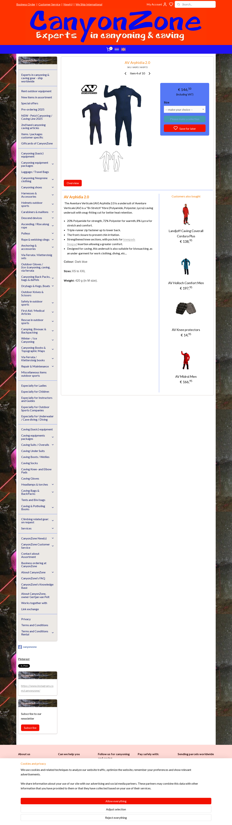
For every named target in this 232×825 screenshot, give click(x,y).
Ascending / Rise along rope (37, 225)
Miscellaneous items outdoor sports (34, 373)
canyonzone (27, 647)
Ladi (100, 783)
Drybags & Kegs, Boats (37, 286)
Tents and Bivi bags (33, 499)
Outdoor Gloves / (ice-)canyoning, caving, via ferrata (35, 267)
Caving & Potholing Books (37, 507)
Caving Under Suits (33, 451)
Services (37, 528)
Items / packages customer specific (32, 135)
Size (166, 102)
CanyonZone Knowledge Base (76, 785)
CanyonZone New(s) (37, 538)
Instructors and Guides (112, 787)
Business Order (25, 4)
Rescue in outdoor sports (37, 321)
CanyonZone (36, 761)
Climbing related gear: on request (37, 520)
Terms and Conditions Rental (37, 632)
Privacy (26, 619)
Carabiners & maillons (37, 212)
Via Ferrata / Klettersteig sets (36, 256)
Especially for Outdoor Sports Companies (35, 408)
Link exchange (30, 609)
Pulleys (37, 233)
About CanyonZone (37, 572)
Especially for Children (35, 391)
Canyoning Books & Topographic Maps (37, 349)
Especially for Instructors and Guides (36, 399)
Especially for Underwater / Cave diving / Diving (37, 417)
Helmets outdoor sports (37, 204)
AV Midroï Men (186, 376)
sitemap (126, 818)
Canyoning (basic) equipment (32, 155)
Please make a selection (184, 119)
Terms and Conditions (34, 625)
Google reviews (72, 793)
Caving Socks (29, 463)
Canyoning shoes (37, 187)
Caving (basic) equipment (37, 429)
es (104, 783)
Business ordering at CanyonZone (33, 564)
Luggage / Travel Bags (35, 171)
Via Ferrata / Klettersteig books (37, 358)
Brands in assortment (151, 777)
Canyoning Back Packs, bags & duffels (37, 278)
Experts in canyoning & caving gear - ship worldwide (35, 78)
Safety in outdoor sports (37, 303)
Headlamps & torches (37, 484)
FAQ (60, 789)
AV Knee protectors (186, 330)
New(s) (67, 4)
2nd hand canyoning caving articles (33, 126)
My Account (157, 4)
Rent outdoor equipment (36, 91)
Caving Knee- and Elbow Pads (36, 470)
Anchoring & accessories (37, 247)
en (117, 783)
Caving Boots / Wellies (35, 456)
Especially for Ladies (34, 385)
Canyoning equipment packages (37, 164)
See (46, 797)
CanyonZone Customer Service (37, 546)
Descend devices (37, 218)
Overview (73, 183)
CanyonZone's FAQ (33, 578)
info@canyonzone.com (73, 769)
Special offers (29, 103)
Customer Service (49, 4)
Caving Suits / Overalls (37, 444)
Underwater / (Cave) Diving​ (114, 795)
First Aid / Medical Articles (37, 312)
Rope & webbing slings (37, 239)
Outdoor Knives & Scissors (32, 293)
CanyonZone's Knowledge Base (37, 586)
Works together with (34, 603)
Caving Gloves (30, 478)
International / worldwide (192, 767)
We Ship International (89, 4)
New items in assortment (36, 97)
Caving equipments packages (37, 437)
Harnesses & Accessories (37, 194)
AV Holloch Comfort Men (186, 283)
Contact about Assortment (30, 555)
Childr (112, 783)
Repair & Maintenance (37, 366)
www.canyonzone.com (74, 773)
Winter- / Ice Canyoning (37, 340)
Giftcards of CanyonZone (37, 143)
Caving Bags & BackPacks (37, 492)
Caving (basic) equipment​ (113, 774)
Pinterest (24, 659)
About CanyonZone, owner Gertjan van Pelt (35, 595)
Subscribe (30, 727)
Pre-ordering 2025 (32, 109)
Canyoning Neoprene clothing (37, 179)
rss (133, 818)
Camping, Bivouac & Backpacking (37, 330)
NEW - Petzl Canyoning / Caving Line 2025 (36, 117)
